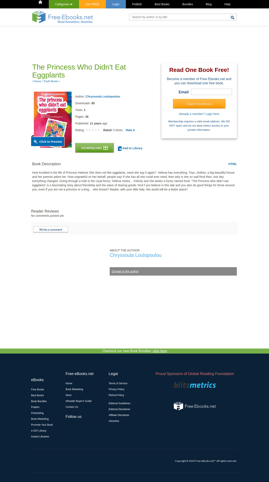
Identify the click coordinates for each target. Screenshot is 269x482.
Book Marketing (40, 418)
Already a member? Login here (199, 114)
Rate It (130, 130)
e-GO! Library (38, 430)
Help (227, 4)
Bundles (187, 4)
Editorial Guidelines (119, 403)
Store (69, 395)
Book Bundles (39, 401)
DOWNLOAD (94, 148)
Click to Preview (50, 141)
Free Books (37, 389)
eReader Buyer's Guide (79, 401)
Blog (209, 4)
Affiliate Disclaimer (119, 415)
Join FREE (92, 4)
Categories (64, 4)
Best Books (162, 4)
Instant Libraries (40, 436)
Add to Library (130, 148)
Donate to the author (125, 271)
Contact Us (72, 406)
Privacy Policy (116, 389)
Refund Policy (116, 395)
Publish (137, 4)
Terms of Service (118, 383)
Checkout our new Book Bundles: (134, 351)
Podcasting (37, 413)
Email (184, 92)
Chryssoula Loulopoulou (103, 96)
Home (69, 383)
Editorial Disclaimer (119, 409)
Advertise (114, 421)
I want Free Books (199, 104)
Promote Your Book (42, 424)
